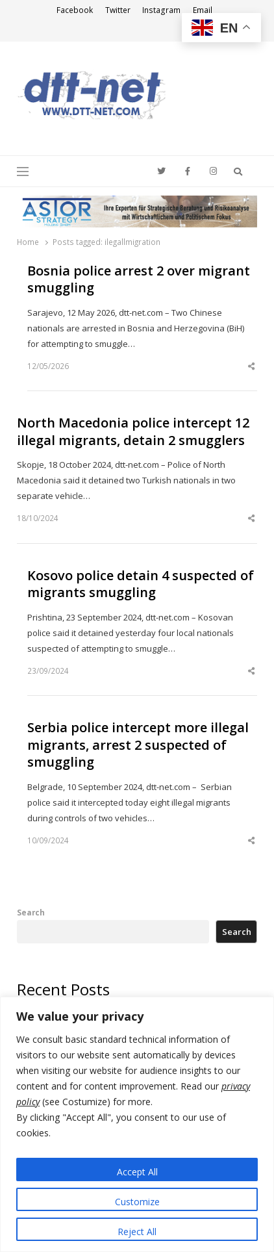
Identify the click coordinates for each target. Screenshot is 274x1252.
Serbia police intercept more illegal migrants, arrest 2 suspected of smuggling (138, 745)
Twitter (118, 10)
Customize (137, 1201)
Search (31, 912)
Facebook (74, 10)
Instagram (161, 10)
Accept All (137, 1172)
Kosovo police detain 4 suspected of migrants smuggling (140, 584)
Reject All (137, 1231)
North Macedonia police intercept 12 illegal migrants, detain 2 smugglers (133, 432)
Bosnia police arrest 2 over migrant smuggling (138, 279)
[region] (137, 1124)
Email (202, 10)
